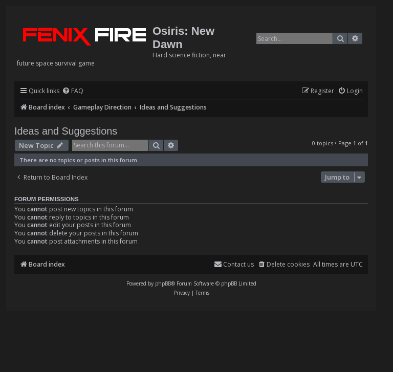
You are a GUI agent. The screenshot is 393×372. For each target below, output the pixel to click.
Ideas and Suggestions (65, 131)
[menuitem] (72, 91)
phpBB (163, 283)
